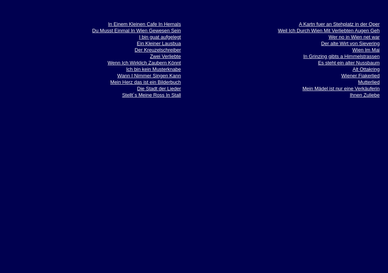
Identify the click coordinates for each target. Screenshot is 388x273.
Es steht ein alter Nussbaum (349, 63)
